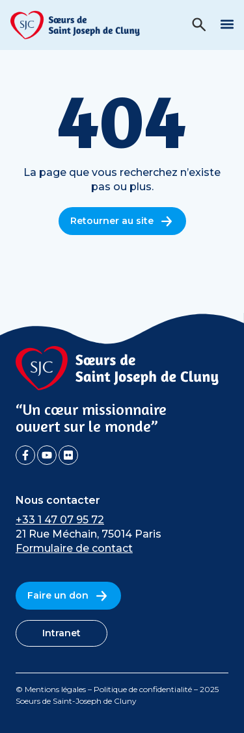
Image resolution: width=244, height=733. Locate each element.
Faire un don (68, 595)
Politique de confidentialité (143, 689)
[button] (226, 23)
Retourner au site (122, 221)
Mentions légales (55, 689)
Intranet (61, 633)
